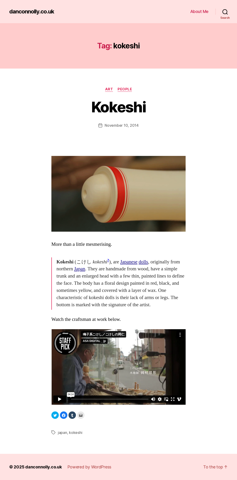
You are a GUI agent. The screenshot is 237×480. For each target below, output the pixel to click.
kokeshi (75, 432)
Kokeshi (118, 107)
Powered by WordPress (89, 466)
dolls (143, 262)
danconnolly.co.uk (31, 11)
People (125, 89)
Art (109, 89)
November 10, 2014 (121, 125)
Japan (79, 269)
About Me (199, 11)
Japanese (128, 262)
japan (62, 432)
